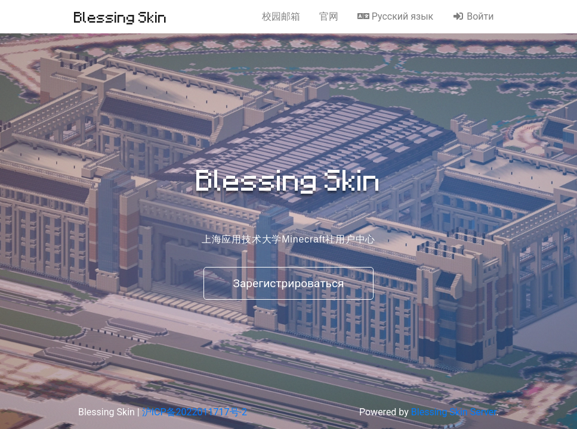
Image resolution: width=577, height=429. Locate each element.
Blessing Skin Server (453, 412)
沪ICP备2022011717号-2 (194, 412)
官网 (328, 16)
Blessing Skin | (110, 412)
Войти (472, 16)
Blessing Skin (120, 16)
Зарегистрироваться (288, 283)
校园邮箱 (281, 16)
